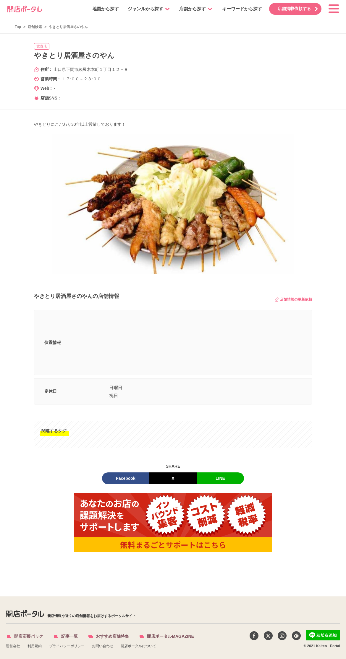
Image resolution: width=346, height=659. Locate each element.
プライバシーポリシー (67, 646)
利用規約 (35, 646)
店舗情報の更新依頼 (293, 299)
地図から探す (102, 8)
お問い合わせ (102, 646)
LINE (220, 478)
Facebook (125, 478)
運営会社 (13, 646)
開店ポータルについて (138, 646)
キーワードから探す (239, 8)
